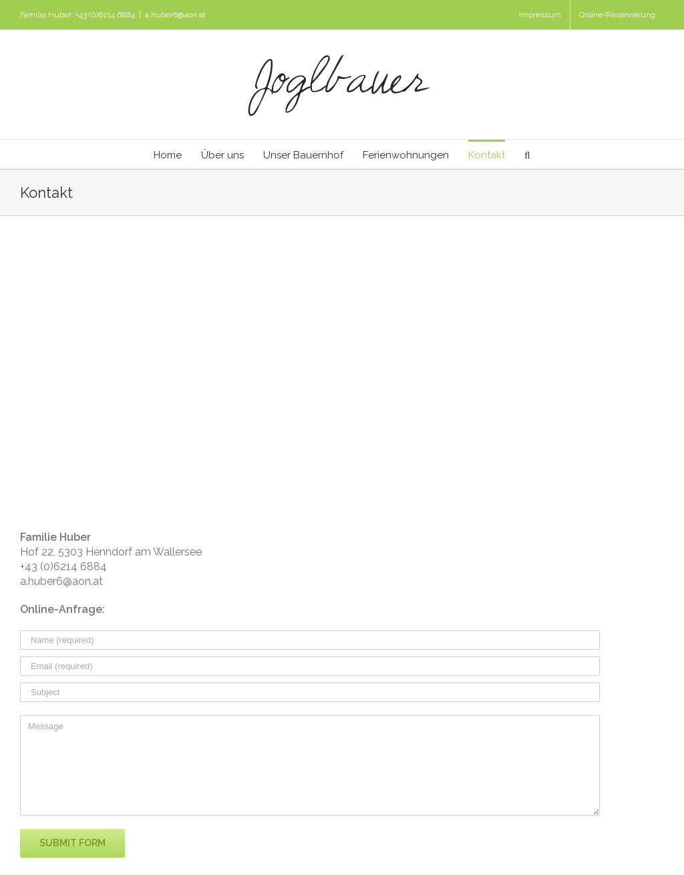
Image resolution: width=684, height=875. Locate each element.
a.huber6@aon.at (175, 14)
